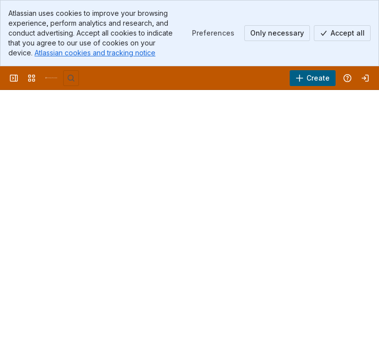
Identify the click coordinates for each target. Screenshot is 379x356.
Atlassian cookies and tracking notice (95, 52)
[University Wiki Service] (51, 78)
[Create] (313, 78)
